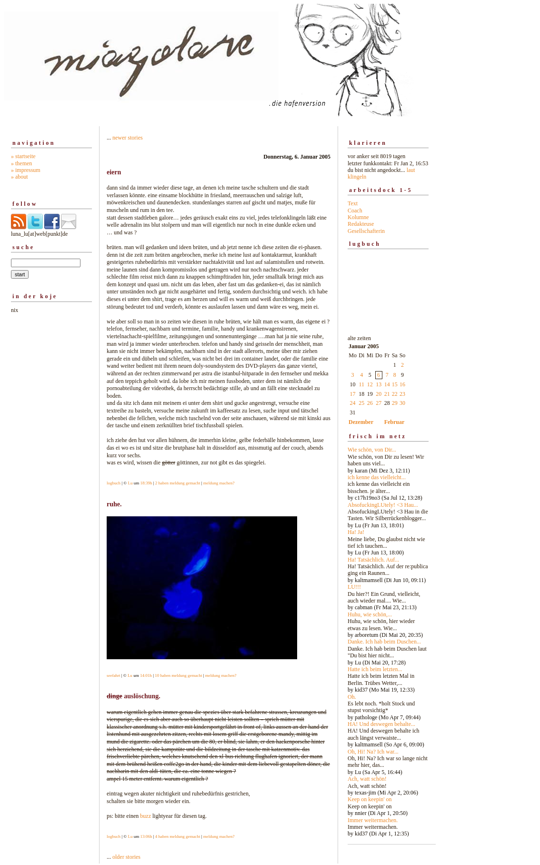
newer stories (127, 137)
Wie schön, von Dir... (372, 449)
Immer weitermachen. (373, 820)
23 (402, 394)
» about (19, 176)
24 (353, 403)
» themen (21, 163)
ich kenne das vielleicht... (377, 477)
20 (378, 394)
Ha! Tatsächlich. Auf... (373, 559)
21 (387, 394)
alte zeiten (388, 583)
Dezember (361, 422)
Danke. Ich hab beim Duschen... (384, 641)
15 (395, 384)
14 (387, 384)
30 (402, 403)
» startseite (23, 156)
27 (378, 403)
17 (353, 394)
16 (402, 384)
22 (395, 394)
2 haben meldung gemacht (177, 483)
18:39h (146, 483)
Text (353, 203)
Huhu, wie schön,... (370, 614)
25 (361, 403)
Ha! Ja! (356, 532)
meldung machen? (219, 483)
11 (362, 384)
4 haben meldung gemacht (177, 836)
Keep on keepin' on (369, 799)
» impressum (25, 170)
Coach (355, 210)
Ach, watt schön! (367, 778)
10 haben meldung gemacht (178, 675)
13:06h (146, 836)
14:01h (146, 675)
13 (378, 384)
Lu (130, 483)
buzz (145, 816)
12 (370, 384)
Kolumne (358, 217)
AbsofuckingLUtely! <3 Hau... (383, 505)
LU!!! (354, 586)
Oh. (352, 697)
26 (370, 403)
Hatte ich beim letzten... (375, 669)
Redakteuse (361, 224)
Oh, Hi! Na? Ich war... (373, 751)
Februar (394, 422)
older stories (126, 857)
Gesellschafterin (366, 231)
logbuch (113, 483)
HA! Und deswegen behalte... (381, 724)
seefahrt (113, 675)
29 (395, 403)
